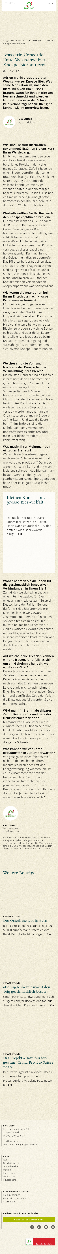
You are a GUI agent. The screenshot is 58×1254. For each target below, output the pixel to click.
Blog (5, 40)
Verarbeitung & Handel (15, 1198)
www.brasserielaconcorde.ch (23, 797)
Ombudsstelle (10, 1166)
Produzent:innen (11, 1194)
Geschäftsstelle (11, 1163)
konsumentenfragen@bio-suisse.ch (21, 1144)
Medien (7, 1169)
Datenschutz (9, 1176)
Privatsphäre (9, 1179)
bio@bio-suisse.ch (12, 1141)
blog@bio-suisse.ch (13, 831)
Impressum (9, 1173)
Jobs (5, 1159)
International (10, 1201)
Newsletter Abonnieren (29, 1219)
